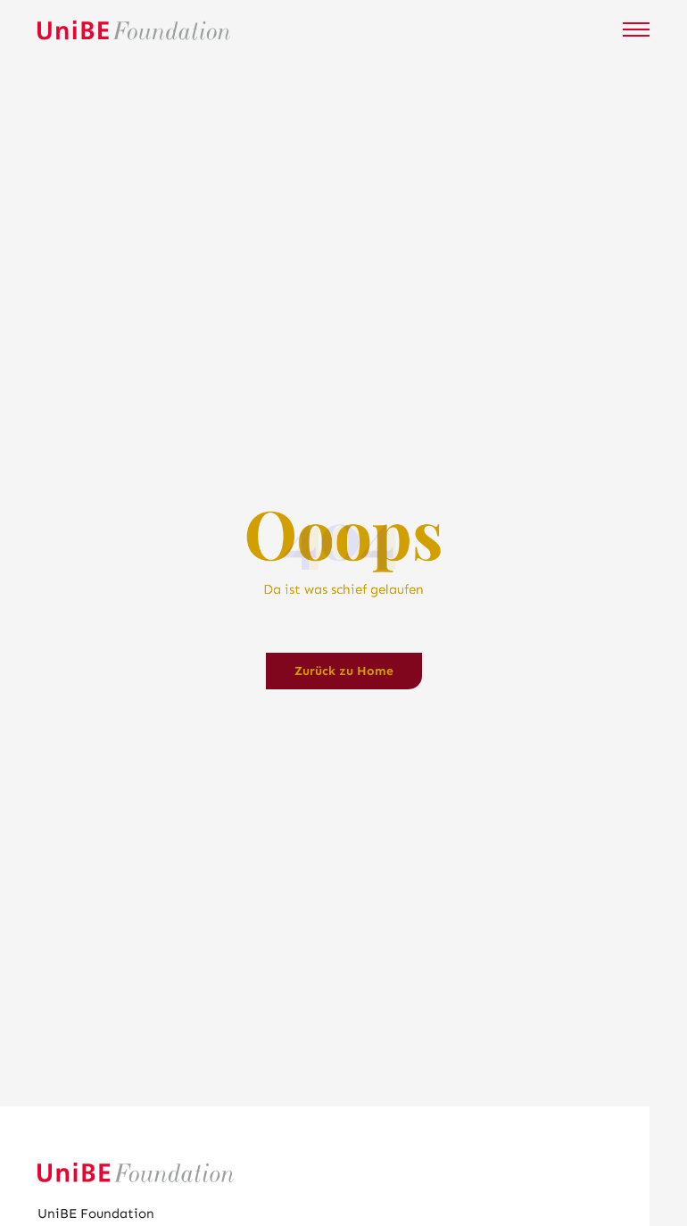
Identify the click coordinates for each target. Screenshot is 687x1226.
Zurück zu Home (343, 671)
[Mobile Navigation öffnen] (636, 29)
